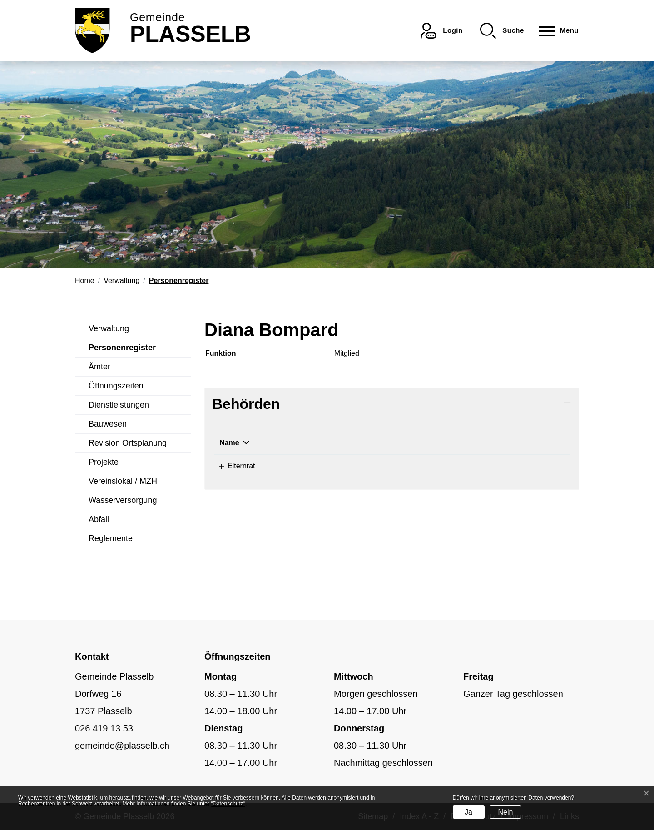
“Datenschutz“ (228, 803)
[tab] (392, 404)
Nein (505, 812)
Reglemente (111, 538)
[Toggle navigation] (556, 30)
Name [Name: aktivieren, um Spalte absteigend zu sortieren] (229, 443)
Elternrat (233, 466)
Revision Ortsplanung (128, 442)
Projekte (104, 462)
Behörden (246, 404)
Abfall (99, 519)
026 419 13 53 (104, 728)
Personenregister (122, 350)
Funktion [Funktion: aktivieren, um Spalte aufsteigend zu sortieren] (406, 443)
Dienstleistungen (119, 404)
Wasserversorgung (123, 500)
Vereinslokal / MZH (123, 481)
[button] (502, 30)
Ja (468, 812)
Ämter (99, 366)
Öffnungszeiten (116, 385)
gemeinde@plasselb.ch (122, 745)
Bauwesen (108, 423)
